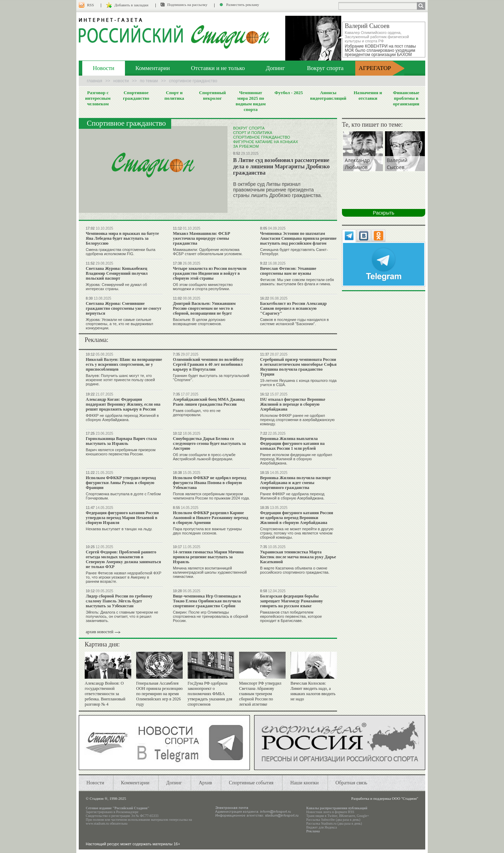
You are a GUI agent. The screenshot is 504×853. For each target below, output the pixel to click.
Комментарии (152, 68)
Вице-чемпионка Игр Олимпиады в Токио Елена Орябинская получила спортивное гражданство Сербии (207, 601)
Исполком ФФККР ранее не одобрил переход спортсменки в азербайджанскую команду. (297, 419)
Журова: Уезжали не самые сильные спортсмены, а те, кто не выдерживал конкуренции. (119, 323)
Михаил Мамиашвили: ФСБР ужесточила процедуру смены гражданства (201, 238)
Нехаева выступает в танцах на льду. (119, 529)
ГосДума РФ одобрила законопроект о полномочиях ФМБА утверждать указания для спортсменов (210, 694)
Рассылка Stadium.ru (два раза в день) (334, 823)
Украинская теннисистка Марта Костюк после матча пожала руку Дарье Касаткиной (298, 557)
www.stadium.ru (97, 823)
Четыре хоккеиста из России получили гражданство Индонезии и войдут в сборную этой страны (209, 273)
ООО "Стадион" (405, 798)
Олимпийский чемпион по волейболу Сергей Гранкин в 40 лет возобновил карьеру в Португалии (208, 364)
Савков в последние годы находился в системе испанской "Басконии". (294, 321)
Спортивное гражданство (136, 95)
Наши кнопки (304, 782)
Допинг (275, 68)
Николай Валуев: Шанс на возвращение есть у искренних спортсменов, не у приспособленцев (124, 364)
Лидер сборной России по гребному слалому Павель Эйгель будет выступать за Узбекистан (119, 601)
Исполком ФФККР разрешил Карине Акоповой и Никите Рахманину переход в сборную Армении (210, 517)
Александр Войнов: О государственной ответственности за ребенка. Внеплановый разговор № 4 (105, 694)
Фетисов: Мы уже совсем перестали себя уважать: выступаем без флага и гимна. (297, 282)
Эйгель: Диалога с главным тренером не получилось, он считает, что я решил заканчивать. (122, 616)
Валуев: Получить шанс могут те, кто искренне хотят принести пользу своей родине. (120, 379)
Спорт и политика (174, 95)
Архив (205, 782)
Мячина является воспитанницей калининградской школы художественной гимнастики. (210, 572)
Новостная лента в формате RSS (330, 812)
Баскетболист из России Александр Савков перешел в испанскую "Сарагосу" (293, 308)
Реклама (313, 831)
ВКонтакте (347, 816)
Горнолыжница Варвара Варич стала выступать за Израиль (121, 441)
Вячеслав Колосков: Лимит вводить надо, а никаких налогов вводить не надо (312, 691)
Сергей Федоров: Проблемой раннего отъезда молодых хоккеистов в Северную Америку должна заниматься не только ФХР (123, 559)
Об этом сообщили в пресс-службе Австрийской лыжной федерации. (204, 457)
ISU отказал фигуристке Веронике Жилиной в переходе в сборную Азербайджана (292, 404)
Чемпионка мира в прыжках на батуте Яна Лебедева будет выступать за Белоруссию (122, 238)
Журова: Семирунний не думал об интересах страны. (116, 286)
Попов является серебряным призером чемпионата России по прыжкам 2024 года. (211, 496)
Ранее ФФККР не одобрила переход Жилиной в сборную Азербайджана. (292, 496)
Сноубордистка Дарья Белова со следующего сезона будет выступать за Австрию (209, 443)
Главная (94, 80)
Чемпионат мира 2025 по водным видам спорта (251, 101)
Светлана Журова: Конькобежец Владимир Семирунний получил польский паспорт (117, 273)
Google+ (363, 816)
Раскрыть (383, 213)
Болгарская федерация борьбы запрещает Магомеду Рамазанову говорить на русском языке (291, 601)
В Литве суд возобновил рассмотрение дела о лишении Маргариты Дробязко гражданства (281, 166)
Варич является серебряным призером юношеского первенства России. (120, 452)
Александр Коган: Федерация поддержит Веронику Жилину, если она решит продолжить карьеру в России (123, 404)
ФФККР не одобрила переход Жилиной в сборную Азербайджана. (122, 417)
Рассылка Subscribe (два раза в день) (333, 819)
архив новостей (99, 631)
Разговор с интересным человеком (98, 98)
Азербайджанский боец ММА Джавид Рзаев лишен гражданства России (209, 402)
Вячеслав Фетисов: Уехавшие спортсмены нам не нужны (288, 271)
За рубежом (246, 146)
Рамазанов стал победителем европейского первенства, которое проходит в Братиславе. (291, 616)
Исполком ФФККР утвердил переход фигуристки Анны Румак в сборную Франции (121, 482)
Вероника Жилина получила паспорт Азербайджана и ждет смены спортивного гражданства (295, 482)
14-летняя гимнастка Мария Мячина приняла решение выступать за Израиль (208, 557)
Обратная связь (352, 782)
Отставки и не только (218, 68)
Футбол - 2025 (288, 92)
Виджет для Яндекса (321, 827)
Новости (103, 68)
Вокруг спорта (325, 68)
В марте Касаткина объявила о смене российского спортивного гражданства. (294, 570)
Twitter (332, 816)
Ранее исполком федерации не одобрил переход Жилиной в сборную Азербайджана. (296, 459)
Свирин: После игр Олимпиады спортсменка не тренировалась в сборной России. (210, 616)
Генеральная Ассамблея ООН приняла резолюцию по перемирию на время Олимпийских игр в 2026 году (159, 694)
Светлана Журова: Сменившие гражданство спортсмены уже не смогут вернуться (123, 308)
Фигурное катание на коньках (265, 142)
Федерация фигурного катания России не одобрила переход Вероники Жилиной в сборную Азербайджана (296, 517)
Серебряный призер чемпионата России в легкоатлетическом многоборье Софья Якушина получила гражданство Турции (298, 367)
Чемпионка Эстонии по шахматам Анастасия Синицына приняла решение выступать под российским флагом (298, 238)
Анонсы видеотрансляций (328, 95)
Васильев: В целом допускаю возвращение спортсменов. (199, 321)
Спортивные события (251, 782)
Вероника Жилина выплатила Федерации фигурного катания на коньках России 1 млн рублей (292, 443)
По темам (149, 80)
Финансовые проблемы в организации (406, 98)
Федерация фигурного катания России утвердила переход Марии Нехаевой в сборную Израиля (122, 517)
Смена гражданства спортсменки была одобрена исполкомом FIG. (120, 251)
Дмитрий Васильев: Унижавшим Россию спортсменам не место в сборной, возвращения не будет (204, 308)
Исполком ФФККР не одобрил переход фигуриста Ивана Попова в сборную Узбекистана (209, 482)
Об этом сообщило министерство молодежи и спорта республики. (203, 286)
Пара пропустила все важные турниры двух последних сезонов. (207, 531)
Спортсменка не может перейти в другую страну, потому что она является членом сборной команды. (297, 533)
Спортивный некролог (212, 95)
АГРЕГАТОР (375, 68)
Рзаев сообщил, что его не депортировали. (196, 412)
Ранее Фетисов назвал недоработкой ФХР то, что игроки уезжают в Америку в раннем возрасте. (123, 577)
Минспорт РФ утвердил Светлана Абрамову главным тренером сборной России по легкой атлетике (260, 694)
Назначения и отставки (368, 95)
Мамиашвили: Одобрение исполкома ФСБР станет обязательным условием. (208, 251)
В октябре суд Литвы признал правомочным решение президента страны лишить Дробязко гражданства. (277, 189)
